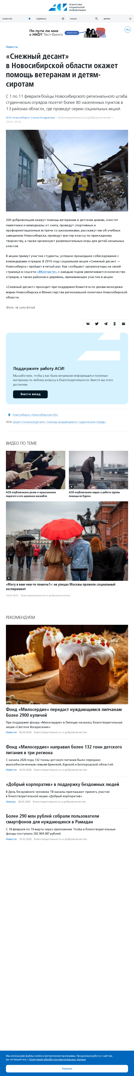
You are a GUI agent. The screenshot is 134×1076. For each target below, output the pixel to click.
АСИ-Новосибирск (18, 117)
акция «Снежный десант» (29, 422)
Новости (12, 47)
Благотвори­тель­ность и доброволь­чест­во (84, 117)
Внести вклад (30, 394)
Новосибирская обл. (44, 415)
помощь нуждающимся (62, 422)
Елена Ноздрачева (43, 117)
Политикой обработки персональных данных (57, 1059)
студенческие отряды (91, 422)
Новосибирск (21, 415)
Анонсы (10, 801)
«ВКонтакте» (47, 272)
